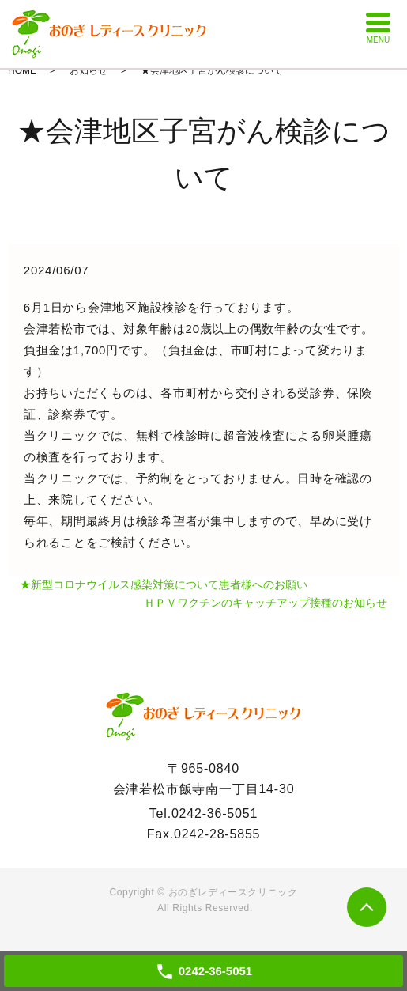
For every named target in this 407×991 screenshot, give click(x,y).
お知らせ (88, 70)
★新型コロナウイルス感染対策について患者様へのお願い (163, 584)
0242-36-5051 (214, 813)
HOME (22, 70)
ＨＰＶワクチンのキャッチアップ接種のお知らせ (265, 602)
